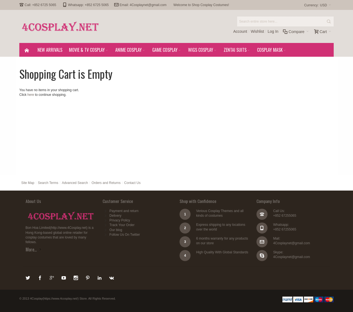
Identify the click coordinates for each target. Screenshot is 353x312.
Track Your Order (122, 225)
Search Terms (48, 183)
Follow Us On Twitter (124, 235)
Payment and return (123, 211)
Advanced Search (75, 183)
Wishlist (257, 31)
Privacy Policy (119, 220)
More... (31, 249)
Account (240, 31)
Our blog (115, 230)
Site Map (27, 183)
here (30, 95)
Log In (273, 31)
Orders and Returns (106, 183)
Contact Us (132, 183)
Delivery (115, 216)
